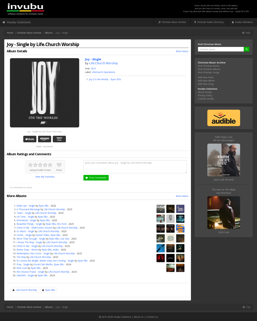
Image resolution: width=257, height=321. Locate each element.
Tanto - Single (24, 212)
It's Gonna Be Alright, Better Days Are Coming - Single (45, 260)
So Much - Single (25, 231)
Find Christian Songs (208, 72)
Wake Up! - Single (26, 205)
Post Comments (96, 177)
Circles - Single (24, 235)
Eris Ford (61, 223)
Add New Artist (206, 77)
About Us (139, 316)
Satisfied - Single (25, 275)
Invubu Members (242, 22)
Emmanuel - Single (26, 220)
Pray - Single (23, 264)
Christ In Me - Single (27, 246)
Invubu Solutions (16, 22)
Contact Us (152, 316)
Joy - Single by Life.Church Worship (45, 131)
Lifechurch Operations (103, 72)
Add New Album (206, 80)
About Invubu (205, 92)
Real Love (22, 268)
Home (10, 32)
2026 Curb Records (224, 179)
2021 (93, 68)
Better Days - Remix (27, 249)
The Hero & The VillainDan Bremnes (224, 191)
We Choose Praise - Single (30, 271)
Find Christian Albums (209, 69)
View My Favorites (45, 176)
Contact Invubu (206, 98)
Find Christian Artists (208, 65)
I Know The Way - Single (29, 242)
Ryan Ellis (115, 79)
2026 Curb (223, 232)
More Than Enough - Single (31, 238)
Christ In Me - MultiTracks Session (35, 227)
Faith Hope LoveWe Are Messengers (223, 138)
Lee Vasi (64, 238)
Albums (49, 32)
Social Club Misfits (43, 264)
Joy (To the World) (98, 79)
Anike (56, 249)
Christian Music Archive (172, 22)
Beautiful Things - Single (29, 223)
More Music (182, 51)
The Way (21, 257)
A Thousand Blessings (28, 209)
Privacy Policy (205, 95)
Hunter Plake (42, 235)
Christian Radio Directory (209, 22)
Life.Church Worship (103, 63)
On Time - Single (25, 216)
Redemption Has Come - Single (33, 253)
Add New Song (206, 83)
